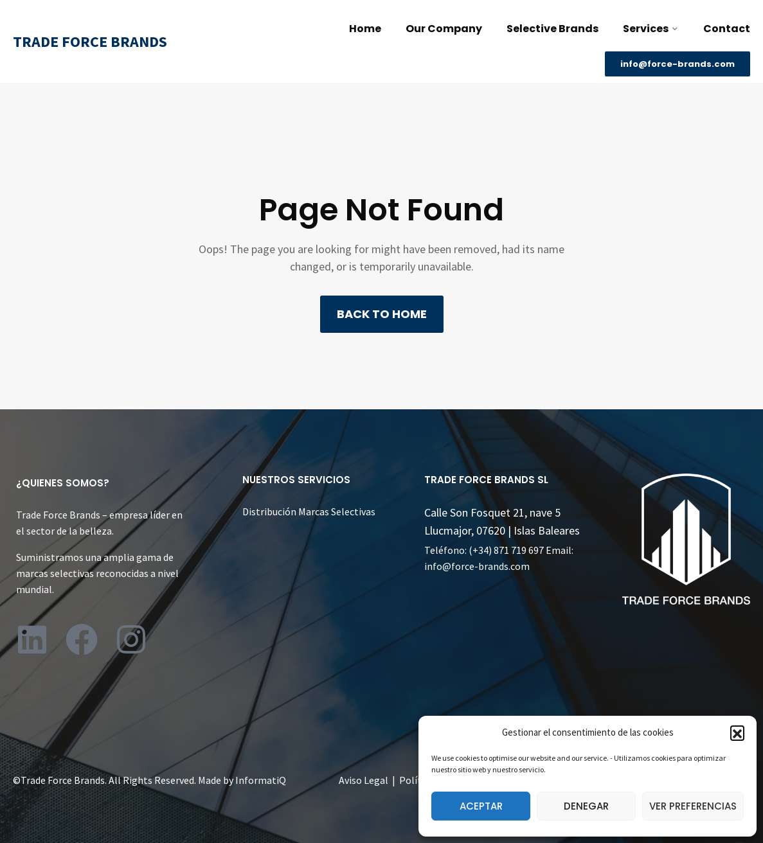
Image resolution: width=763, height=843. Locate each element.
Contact (726, 28)
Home (365, 28)
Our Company (444, 28)
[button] (737, 732)
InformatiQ (260, 780)
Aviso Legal (363, 780)
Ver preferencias (693, 806)
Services (646, 28)
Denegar (586, 806)
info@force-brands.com (477, 566)
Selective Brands (552, 28)
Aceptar (481, 806)
